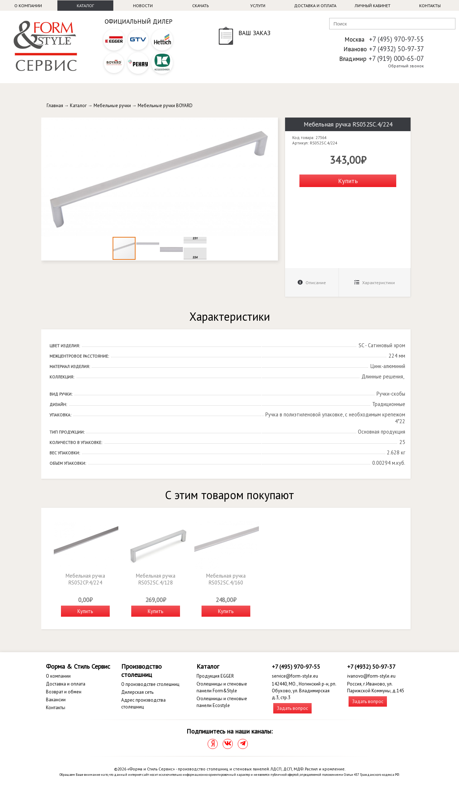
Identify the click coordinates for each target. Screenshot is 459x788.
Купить (348, 181)
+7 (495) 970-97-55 (396, 39)
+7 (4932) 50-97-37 (396, 48)
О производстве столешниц (150, 684)
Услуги (257, 5)
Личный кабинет (373, 5)
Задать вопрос (292, 708)
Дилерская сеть (137, 692)
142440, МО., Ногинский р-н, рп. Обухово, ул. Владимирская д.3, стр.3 (304, 691)
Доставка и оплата (315, 5)
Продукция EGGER (215, 676)
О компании (28, 5)
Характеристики (374, 282)
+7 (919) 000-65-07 (396, 58)
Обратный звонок (406, 65)
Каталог (85, 5)
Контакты (430, 5)
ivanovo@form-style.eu (371, 676)
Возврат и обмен (63, 692)
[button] (271, 124)
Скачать (200, 5)
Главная (55, 105)
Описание (312, 282)
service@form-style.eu (295, 676)
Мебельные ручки (112, 105)
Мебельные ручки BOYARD (165, 105)
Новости (143, 5)
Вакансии (56, 700)
